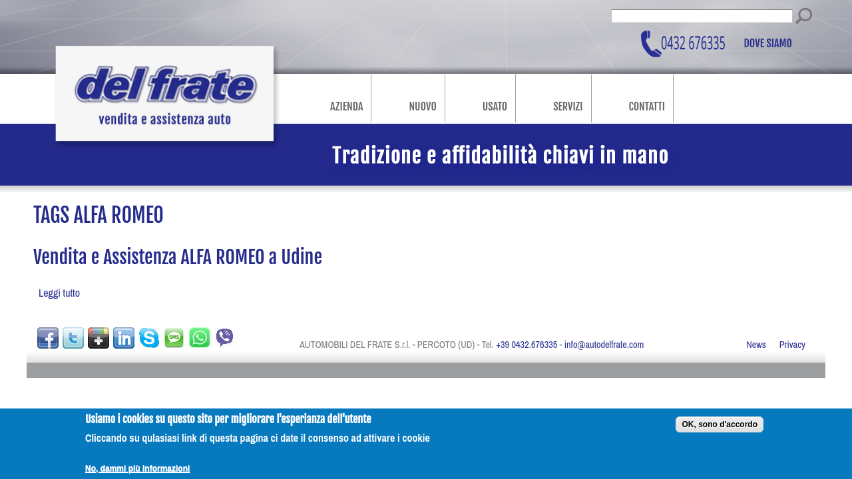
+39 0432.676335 (526, 344)
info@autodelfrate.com (604, 344)
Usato (495, 106)
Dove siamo (768, 44)
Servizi (567, 106)
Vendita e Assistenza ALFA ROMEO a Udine (177, 257)
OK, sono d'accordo (719, 427)
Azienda (346, 106)
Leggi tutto (59, 292)
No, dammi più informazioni (137, 471)
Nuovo (422, 106)
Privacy (792, 344)
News (756, 344)
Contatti (647, 106)
